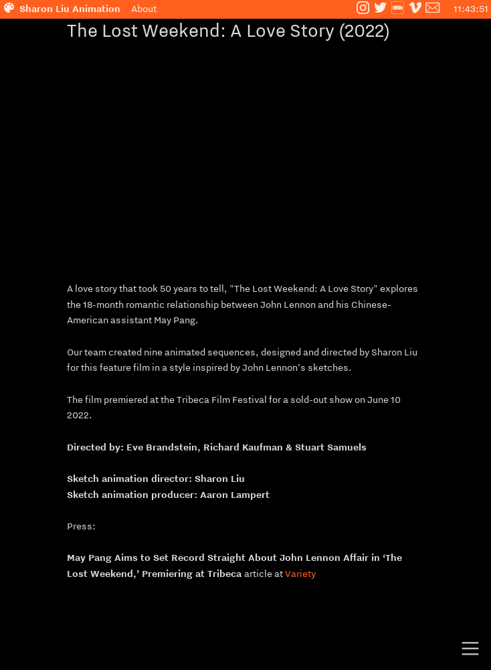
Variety (300, 574)
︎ (397, 9)
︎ (432, 9)
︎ (415, 9)
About (144, 9)
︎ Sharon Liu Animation (66, 9)
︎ (470, 649)
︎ (380, 9)
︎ (363, 9)
